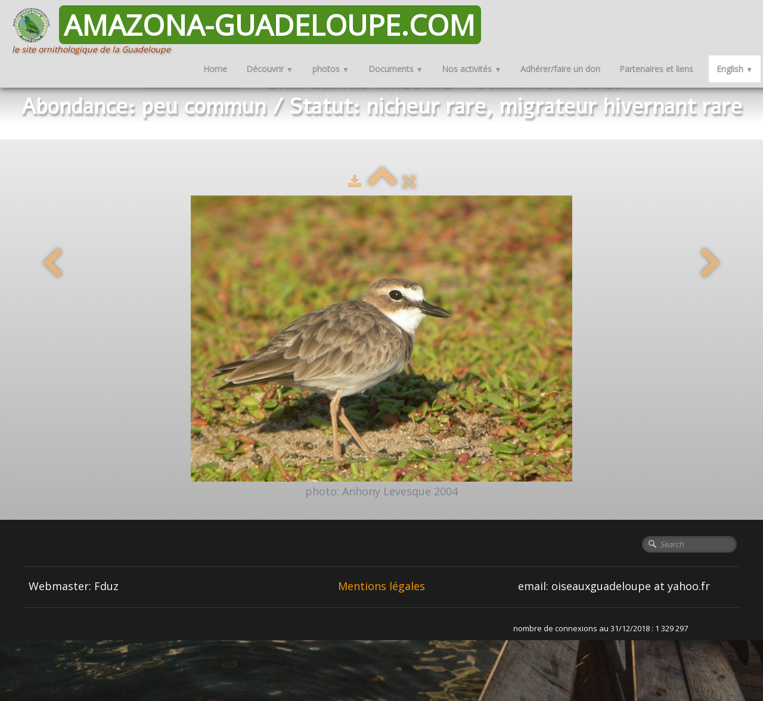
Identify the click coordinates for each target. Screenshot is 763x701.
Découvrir (269, 69)
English (735, 69)
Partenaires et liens (656, 69)
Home (215, 69)
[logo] (251, 30)
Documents (395, 69)
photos (330, 69)
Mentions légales (381, 586)
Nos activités (471, 69)
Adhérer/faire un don (560, 69)
